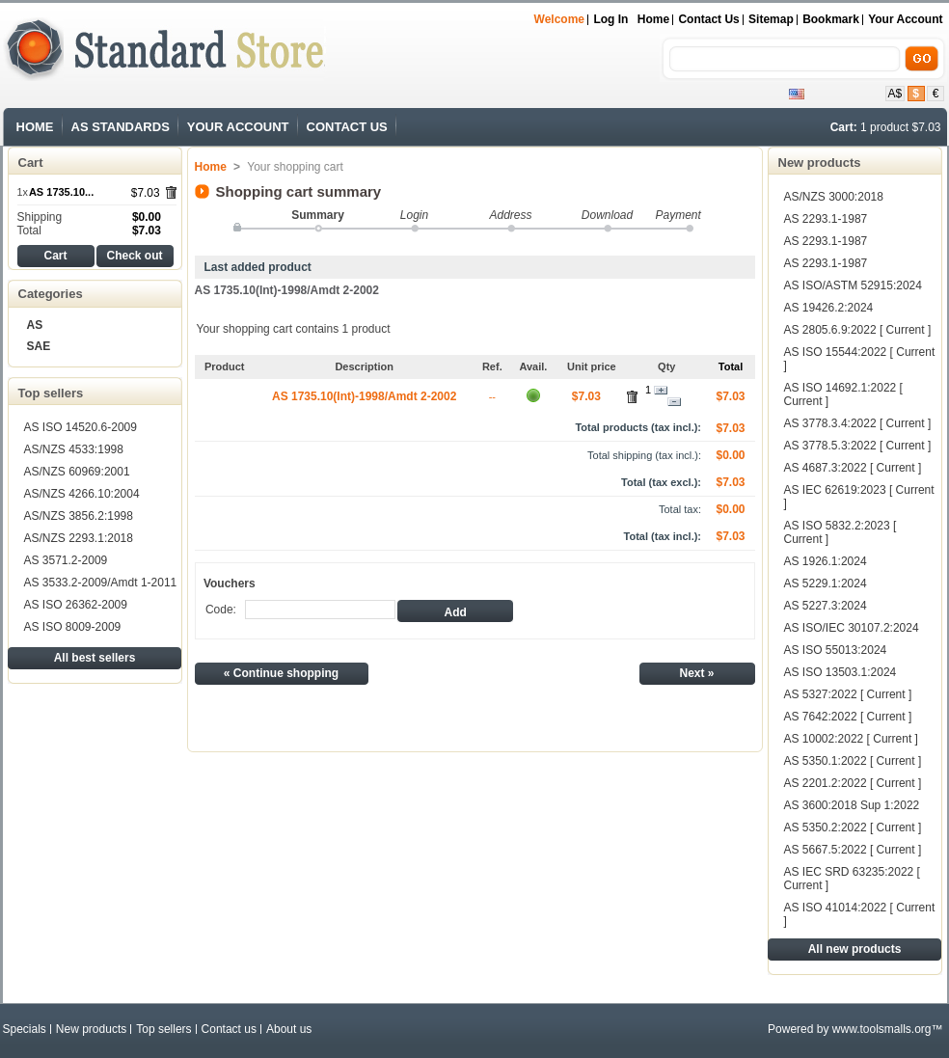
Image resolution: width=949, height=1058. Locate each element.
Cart (30, 162)
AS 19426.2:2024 (829, 307)
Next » (696, 673)
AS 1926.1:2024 (825, 561)
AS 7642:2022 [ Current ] (848, 716)
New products (819, 162)
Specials (24, 1029)
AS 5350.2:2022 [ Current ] (853, 827)
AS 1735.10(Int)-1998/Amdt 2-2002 (287, 290)
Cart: (843, 127)
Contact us (229, 1029)
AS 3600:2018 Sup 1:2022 (852, 805)
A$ (895, 93)
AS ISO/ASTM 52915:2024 (853, 285)
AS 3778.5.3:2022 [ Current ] (858, 445)
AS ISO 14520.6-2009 (80, 427)
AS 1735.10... (61, 192)
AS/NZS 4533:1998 (73, 449)
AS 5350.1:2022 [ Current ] (853, 761)
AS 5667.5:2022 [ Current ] (853, 849)
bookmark (830, 19)
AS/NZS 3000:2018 (833, 196)
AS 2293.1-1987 (826, 219)
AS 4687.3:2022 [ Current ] (853, 468)
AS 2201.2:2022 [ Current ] (853, 783)
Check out (134, 255)
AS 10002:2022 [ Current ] (851, 739)
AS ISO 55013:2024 (835, 650)
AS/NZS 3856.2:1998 (78, 516)
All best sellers (95, 658)
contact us (708, 19)
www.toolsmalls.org (882, 1029)
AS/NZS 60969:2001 (77, 471)
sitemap (771, 19)
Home (653, 19)
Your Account (905, 19)
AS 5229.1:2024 (825, 583)
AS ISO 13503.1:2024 (840, 672)
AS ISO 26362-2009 (75, 604)
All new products (855, 949)
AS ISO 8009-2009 (73, 627)
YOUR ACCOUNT (238, 127)
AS (35, 325)
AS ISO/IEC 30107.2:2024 (851, 628)
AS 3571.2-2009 (66, 560)
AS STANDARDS (120, 127)
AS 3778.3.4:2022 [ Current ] (858, 423)
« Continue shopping (281, 673)
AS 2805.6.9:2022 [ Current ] (858, 330)
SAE (39, 346)
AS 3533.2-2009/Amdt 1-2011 (100, 582)
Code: (220, 609)
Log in (610, 19)
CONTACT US (347, 127)
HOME (35, 127)
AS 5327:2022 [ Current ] (848, 694)
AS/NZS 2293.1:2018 (78, 538)
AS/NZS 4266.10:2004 (82, 494)
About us (289, 1029)
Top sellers (51, 393)
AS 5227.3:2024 (825, 605)
